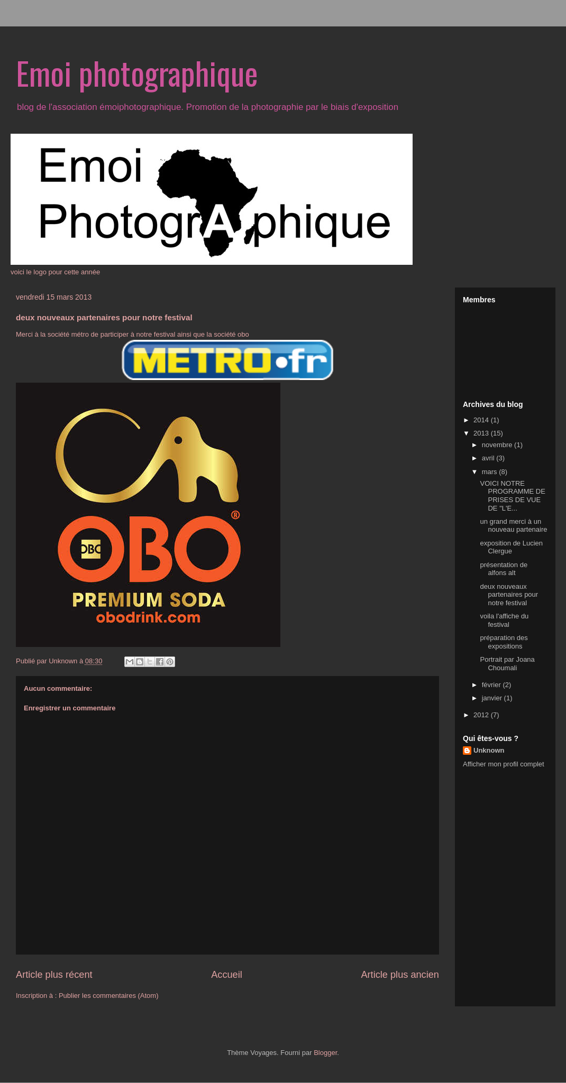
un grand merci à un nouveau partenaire (513, 525)
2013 (482, 433)
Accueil (226, 974)
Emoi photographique (137, 72)
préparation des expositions (503, 642)
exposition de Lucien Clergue (511, 547)
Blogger (325, 1053)
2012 (482, 715)
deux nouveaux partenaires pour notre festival (509, 594)
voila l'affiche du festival (504, 620)
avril (489, 458)
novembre (498, 445)
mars (490, 472)
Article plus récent (54, 974)
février (492, 685)
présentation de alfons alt (503, 569)
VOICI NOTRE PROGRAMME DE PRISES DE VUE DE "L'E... (512, 495)
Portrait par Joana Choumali (507, 663)
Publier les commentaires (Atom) (109, 995)
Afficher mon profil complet (503, 764)
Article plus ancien (400, 974)
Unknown (489, 750)
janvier (493, 698)
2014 (482, 420)
